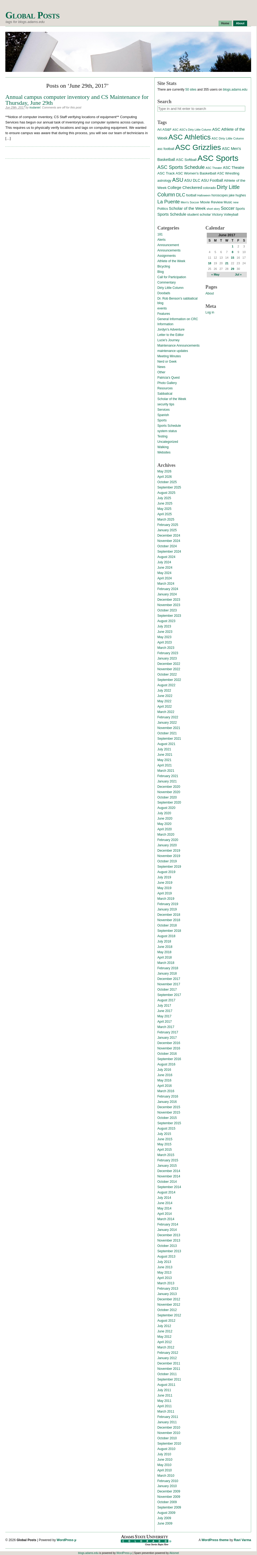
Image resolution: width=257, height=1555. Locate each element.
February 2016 (167, 1096)
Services (163, 410)
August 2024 (166, 557)
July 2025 (164, 498)
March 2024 (165, 583)
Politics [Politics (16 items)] (162, 209)
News (161, 367)
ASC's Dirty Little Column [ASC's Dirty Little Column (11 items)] (195, 129)
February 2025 (167, 525)
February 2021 (167, 776)
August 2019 (166, 872)
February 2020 (167, 840)
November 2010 (168, 1433)
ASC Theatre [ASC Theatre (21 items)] (233, 167)
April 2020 (164, 829)
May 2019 (164, 888)
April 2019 (164, 893)
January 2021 (167, 781)
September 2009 (169, 1507)
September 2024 (169, 551)
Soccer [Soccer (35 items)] (228, 208)
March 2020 (165, 834)
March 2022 (165, 712)
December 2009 (168, 1491)
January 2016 (167, 1102)
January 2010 (167, 1486)
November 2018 (168, 920)
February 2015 (167, 1160)
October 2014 (167, 1182)
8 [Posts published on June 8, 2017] (232, 252)
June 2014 (164, 1203)
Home (225, 23)
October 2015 (167, 1118)
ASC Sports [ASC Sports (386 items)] (217, 158)
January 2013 (167, 1294)
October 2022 (167, 674)
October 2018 (167, 925)
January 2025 (167, 530)
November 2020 (168, 792)
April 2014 (164, 1214)
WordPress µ (66, 1540)
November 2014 (168, 1176)
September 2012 (169, 1315)
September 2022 (169, 680)
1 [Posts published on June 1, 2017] (232, 246)
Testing (162, 436)
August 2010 (166, 1449)
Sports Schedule (169, 426)
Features (163, 314)
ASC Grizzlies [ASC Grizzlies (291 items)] (198, 147)
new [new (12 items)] (235, 202)
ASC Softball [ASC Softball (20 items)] (186, 160)
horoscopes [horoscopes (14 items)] (219, 195)
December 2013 (168, 1235)
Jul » (238, 274)
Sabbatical (164, 393)
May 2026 (164, 471)
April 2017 (164, 1021)
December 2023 (168, 600)
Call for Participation (171, 277)
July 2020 (164, 813)
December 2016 (168, 1043)
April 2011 (164, 1406)
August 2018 (166, 936)
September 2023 (169, 616)
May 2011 (164, 1401)
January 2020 (167, 845)
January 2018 (167, 973)
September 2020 (169, 802)
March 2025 (165, 519)
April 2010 (164, 1470)
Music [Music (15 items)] (228, 202)
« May (215, 274)
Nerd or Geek (167, 361)
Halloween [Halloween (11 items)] (204, 195)
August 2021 (166, 744)
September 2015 (169, 1123)
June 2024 (164, 567)
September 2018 (169, 931)
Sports (162, 420)
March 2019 (165, 899)
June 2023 (164, 632)
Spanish (163, 415)
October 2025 (167, 482)
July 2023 (164, 626)
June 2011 (164, 1395)
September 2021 (169, 738)
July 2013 (164, 1262)
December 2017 (168, 979)
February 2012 (167, 1353)
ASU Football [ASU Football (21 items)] (212, 180)
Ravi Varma (242, 1540)
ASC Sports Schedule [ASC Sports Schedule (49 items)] (181, 167)
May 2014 (164, 1208)
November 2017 (168, 984)
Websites (163, 452)
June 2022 (164, 696)
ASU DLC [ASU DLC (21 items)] (192, 180)
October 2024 (167, 546)
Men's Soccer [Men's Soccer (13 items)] (190, 202)
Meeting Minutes (169, 356)
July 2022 (164, 690)
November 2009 (168, 1497)
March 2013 (165, 1283)
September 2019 (169, 866)
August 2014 (166, 1192)
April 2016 (164, 1086)
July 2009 (164, 1518)
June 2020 (164, 818)
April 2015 (164, 1149)
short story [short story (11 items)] (213, 208)
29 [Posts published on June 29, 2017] (232, 268)
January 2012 (167, 1358)
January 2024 (167, 594)
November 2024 (168, 541)
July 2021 (164, 749)
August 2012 (166, 1321)
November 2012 (168, 1304)
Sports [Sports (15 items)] (240, 209)
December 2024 (168, 535)
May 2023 (164, 637)
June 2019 (164, 883)
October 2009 (167, 1502)
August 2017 (166, 1000)
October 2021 (167, 733)
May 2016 (164, 1080)
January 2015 (167, 1166)
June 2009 (164, 1523)
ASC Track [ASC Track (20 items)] (166, 173)
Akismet (174, 1553)
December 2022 (168, 664)
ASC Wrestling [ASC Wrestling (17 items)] (228, 173)
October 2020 (167, 797)
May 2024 (164, 573)
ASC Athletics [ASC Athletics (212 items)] (189, 137)
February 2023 (167, 653)
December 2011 (168, 1363)
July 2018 (164, 941)
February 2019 (167, 904)
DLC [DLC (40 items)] (180, 194)
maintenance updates (172, 351)
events (162, 308)
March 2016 (165, 1091)
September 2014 (169, 1187)
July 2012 (164, 1326)
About (240, 23)
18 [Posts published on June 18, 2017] (209, 263)
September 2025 (169, 487)
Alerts (161, 240)
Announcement (168, 245)
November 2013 (168, 1240)
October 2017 (167, 989)
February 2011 (167, 1417)
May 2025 (164, 509)
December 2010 (168, 1427)
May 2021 (164, 760)
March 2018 (165, 963)
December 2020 (168, 787)
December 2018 (168, 915)
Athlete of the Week (171, 261)
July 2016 (164, 1070)
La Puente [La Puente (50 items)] (168, 201)
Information (165, 324)
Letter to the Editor (170, 335)
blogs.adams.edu (235, 89)
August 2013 (166, 1256)
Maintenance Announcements (178, 345)
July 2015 (164, 1134)
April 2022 (164, 706)
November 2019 (168, 856)
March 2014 (165, 1219)
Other (161, 372)
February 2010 (167, 1481)
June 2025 (164, 503)
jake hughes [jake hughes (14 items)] (237, 195)
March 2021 (165, 771)
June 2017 (164, 1011)
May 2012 (164, 1337)
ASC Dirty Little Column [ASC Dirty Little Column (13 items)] (228, 138)
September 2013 (169, 1251)
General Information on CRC (177, 319)
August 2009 (166, 1513)
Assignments (166, 256)
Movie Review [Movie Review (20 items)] (211, 202)
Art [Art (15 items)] (159, 129)
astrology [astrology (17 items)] (164, 181)
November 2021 (168, 728)
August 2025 (166, 493)
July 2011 (164, 1390)
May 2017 (164, 1016)
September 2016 (169, 1059)
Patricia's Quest (168, 377)
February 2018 (167, 968)
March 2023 (165, 648)
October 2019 (167, 861)
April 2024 (164, 578)
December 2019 (168, 850)
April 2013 (164, 1278)
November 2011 (168, 1369)
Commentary (166, 282)
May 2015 (164, 1144)
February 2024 (167, 589)
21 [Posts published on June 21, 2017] (226, 263)
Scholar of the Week (171, 399)
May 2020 (164, 824)
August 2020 (166, 808)
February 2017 (167, 1032)
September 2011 (169, 1379)
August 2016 (166, 1064)
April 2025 (164, 514)
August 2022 (166, 685)
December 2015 (168, 1107)
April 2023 (164, 642)
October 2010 (167, 1438)
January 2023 (167, 658)
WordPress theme (215, 1540)
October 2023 (167, 610)
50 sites (190, 89)
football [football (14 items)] (191, 195)
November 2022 (168, 669)
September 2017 (169, 995)
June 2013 (164, 1267)
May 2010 (164, 1465)
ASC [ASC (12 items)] (175, 129)
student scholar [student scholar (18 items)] (199, 214)
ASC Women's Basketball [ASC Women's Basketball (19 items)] (196, 173)
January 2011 (167, 1422)
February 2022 (167, 717)
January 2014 (167, 1230)
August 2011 (166, 1385)
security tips (165, 404)
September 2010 (169, 1443)
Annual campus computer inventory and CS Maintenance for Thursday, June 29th (77, 100)
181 (160, 234)
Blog (160, 272)
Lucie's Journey (168, 340)
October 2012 (167, 1310)
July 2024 (164, 562)
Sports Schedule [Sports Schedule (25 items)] (171, 214)
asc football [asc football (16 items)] (165, 149)
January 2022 (167, 722)
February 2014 (167, 1224)
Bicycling (163, 266)
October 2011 (167, 1374)
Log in (209, 312)
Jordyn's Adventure (171, 329)
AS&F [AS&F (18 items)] (167, 129)
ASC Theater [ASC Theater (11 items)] (214, 167)
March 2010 (165, 1476)
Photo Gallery (167, 383)
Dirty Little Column (170, 288)
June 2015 (164, 1139)
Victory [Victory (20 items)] (217, 214)
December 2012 (168, 1299)
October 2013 (167, 1246)
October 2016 (167, 1054)
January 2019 (167, 909)
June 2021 (164, 755)
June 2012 (164, 1331)
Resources (165, 388)
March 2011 (165, 1411)
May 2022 (164, 701)
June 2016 (164, 1075)
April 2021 (164, 765)
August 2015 (166, 1128)
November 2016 (168, 1048)
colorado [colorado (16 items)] (209, 188)
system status (167, 431)
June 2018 (164, 947)
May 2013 (164, 1272)
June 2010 (164, 1459)
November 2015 (168, 1112)
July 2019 (164, 877)
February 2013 (167, 1288)
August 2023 (166, 621)
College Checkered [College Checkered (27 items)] (185, 187)
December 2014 (168, 1171)
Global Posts (32, 15)
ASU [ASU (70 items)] (177, 180)
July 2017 (164, 1005)
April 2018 (164, 957)
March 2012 (165, 1347)
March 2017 (165, 1027)
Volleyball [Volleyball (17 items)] (231, 214)
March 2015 (165, 1155)
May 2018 (164, 952)
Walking (163, 447)
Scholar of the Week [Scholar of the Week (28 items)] (187, 208)
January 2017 (167, 1038)
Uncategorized (167, 442)
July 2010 (164, 1454)
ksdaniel (35, 107)
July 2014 (164, 1198)
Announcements (169, 250)
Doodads (163, 293)
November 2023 (168, 605)
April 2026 (164, 477)
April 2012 (164, 1342)
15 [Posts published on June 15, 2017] (232, 257)
